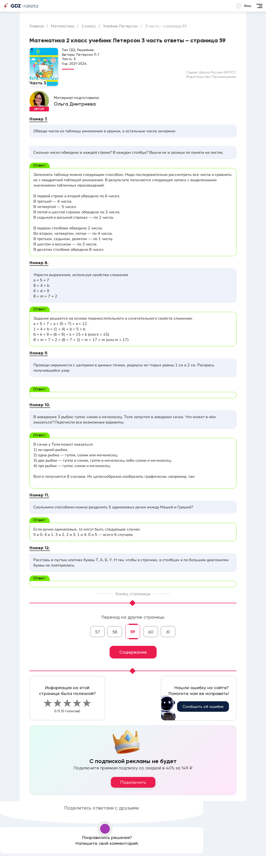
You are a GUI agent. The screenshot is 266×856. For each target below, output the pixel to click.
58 (114, 631)
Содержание (133, 652)
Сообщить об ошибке (203, 706)
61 (168, 631)
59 (132, 631)
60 (150, 631)
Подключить (133, 782)
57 (97, 631)
